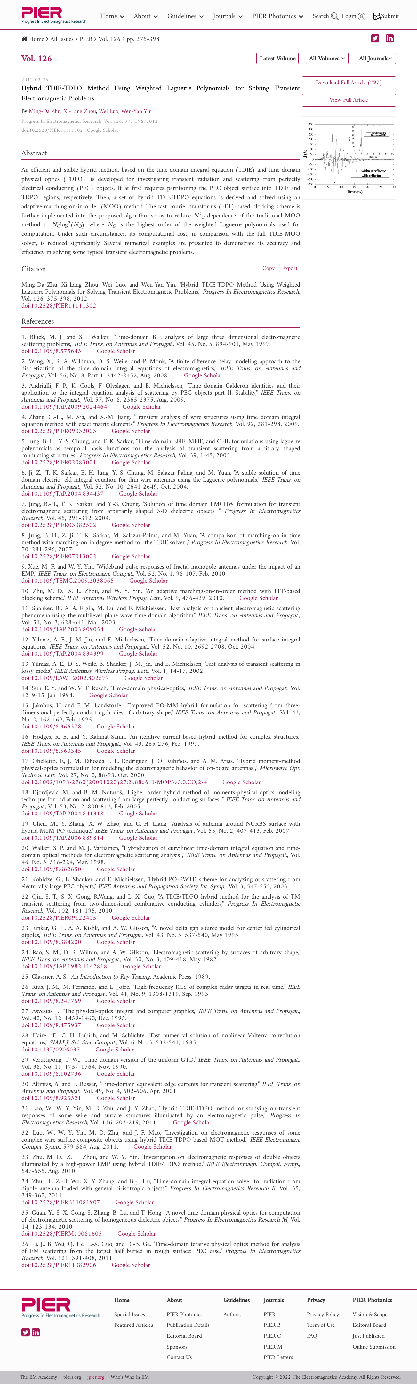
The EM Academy (38, 1377)
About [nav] (146, 16)
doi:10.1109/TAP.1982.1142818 (64, 966)
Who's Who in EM (130, 1377)
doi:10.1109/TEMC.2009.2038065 (67, 581)
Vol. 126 (110, 39)
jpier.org (95, 1377)
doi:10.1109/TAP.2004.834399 (62, 654)
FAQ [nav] (312, 1336)
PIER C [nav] (272, 1336)
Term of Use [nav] (321, 1325)
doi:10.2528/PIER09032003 (58, 431)
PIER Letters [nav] (278, 1358)
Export (289, 268)
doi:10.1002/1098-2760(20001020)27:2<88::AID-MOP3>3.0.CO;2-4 (114, 782)
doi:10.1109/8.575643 (51, 351)
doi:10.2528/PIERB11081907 (60, 1202)
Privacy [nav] (316, 1301)
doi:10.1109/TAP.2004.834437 (62, 494)
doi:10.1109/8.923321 (51, 1098)
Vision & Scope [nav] (370, 1315)
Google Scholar (102, 130)
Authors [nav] (232, 1315)
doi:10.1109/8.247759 (51, 1001)
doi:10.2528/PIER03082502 (58, 525)
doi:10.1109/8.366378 (51, 727)
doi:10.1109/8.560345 (51, 751)
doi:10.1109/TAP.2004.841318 (62, 814)
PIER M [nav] (273, 1347)
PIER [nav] (270, 1315)
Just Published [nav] (369, 1336)
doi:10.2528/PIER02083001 (58, 462)
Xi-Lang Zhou (79, 111)
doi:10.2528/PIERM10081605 (61, 1234)
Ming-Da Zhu (44, 111)
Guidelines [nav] (185, 16)
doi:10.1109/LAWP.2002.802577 (65, 678)
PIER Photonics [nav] (277, 16)
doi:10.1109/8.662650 (51, 869)
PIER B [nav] (272, 1325)
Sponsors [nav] (177, 1347)
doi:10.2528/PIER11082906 (58, 1265)
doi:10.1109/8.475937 (51, 1025)
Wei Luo (108, 111)
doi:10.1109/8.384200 (51, 942)
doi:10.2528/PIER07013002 (58, 556)
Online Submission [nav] (374, 1347)
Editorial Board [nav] (184, 1336)
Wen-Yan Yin (136, 111)
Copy (268, 268)
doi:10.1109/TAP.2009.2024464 (64, 407)
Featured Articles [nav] (133, 1325)
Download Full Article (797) (349, 83)
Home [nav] (112, 16)
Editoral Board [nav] (369, 1325)
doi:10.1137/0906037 (50, 1050)
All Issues (62, 39)
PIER (86, 39)
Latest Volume (277, 58)
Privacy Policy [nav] (323, 1315)
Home (36, 39)
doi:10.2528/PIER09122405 (58, 918)
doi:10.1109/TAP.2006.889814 (62, 838)
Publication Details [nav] (188, 1325)
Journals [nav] (228, 16)
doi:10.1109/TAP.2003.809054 (62, 629)
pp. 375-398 (143, 39)
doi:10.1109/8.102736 (51, 1074)
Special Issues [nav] (129, 1315)
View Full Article (349, 100)
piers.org (72, 1377)
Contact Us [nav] (179, 1358)
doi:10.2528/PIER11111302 (52, 130)
